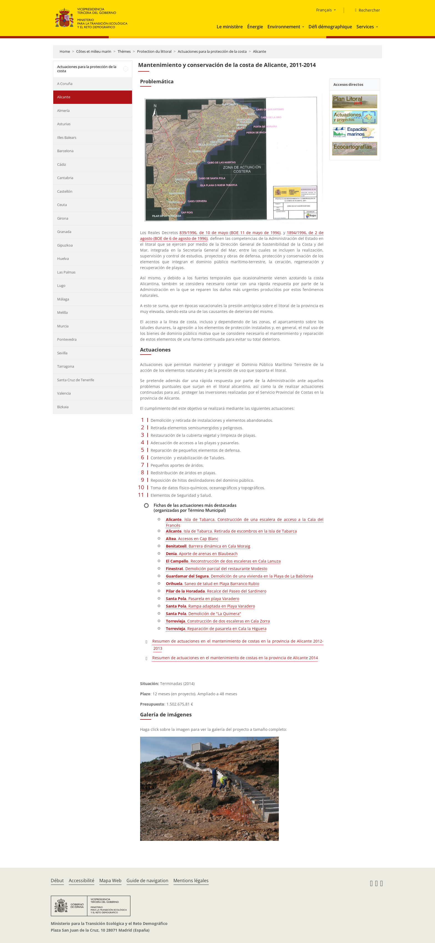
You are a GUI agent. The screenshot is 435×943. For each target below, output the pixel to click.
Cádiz (61, 164)
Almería (63, 110)
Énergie (255, 27)
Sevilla (62, 352)
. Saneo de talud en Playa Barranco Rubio (212, 583)
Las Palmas (66, 272)
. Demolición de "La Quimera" (203, 613)
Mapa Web (110, 880)
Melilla (62, 312)
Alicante (259, 51)
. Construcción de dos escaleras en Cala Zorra (218, 621)
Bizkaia (63, 406)
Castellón (64, 191)
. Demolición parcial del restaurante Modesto (216, 568)
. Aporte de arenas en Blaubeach (202, 553)
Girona (62, 218)
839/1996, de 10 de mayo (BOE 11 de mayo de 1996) (229, 232)
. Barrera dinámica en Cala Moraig (208, 546)
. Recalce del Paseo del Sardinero (216, 591)
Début (57, 880)
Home (65, 51)
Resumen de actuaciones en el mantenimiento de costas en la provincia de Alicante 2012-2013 (237, 644)
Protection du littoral (154, 51)
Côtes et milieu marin (93, 51)
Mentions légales (191, 880)
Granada (64, 231)
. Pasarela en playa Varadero (202, 598)
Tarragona (65, 366)
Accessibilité (81, 880)
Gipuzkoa (65, 245)
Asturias (63, 123)
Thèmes (124, 51)
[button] (303, 26)
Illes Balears (66, 137)
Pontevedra (67, 339)
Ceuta (62, 204)
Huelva (63, 258)
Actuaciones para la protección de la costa (212, 51)
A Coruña (64, 83)
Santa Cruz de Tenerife (75, 379)
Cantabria (65, 177)
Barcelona (65, 150)
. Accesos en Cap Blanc (192, 538)
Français (324, 9)
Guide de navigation (147, 880)
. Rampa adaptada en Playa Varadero (210, 606)
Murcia (63, 325)
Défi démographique (330, 27)
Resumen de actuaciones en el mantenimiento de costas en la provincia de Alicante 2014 (235, 657)
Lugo (61, 285)
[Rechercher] (365, 10)
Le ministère (230, 27)
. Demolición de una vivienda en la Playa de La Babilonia (239, 576)
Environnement (283, 27)
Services (365, 27)
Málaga (63, 299)
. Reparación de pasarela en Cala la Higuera (216, 628)
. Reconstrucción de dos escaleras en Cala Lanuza (223, 561)
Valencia (64, 393)
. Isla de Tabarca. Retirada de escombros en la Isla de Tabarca (231, 531)
